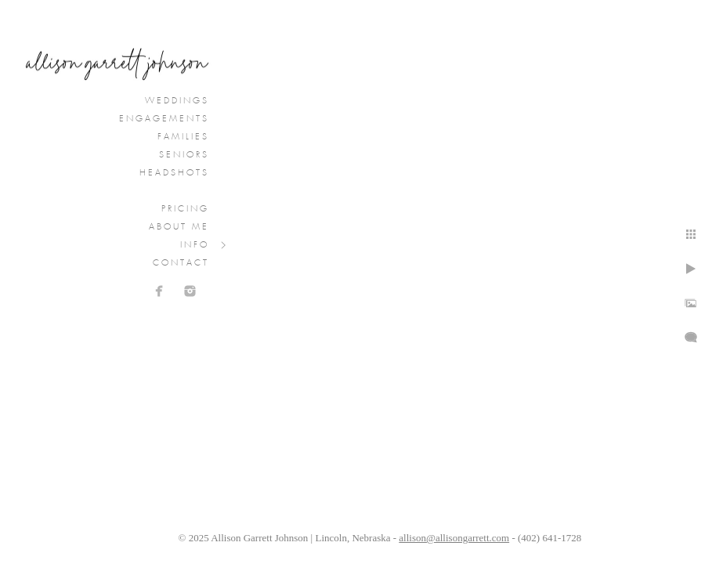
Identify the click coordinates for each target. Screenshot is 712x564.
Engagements (164, 119)
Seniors (184, 155)
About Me (179, 227)
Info (194, 245)
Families (183, 137)
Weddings (177, 101)
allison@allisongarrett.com (454, 538)
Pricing (185, 209)
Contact (181, 263)
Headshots (174, 173)
